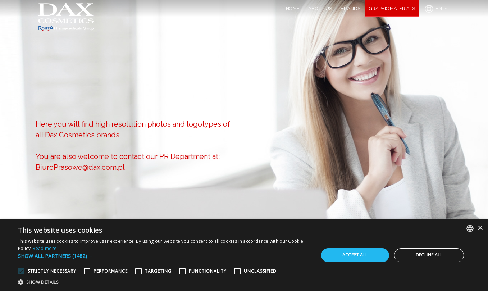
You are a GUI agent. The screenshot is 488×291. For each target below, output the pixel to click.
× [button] (480, 228)
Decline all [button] (429, 255)
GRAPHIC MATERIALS (392, 8)
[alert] (244, 255)
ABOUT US (320, 8)
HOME (293, 8)
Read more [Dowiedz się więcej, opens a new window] (44, 248)
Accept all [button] (355, 255)
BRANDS (350, 8)
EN (433, 9)
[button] (164, 256)
